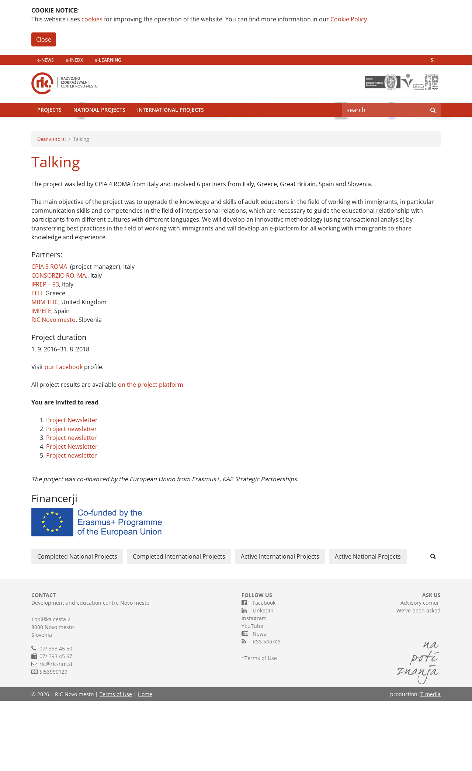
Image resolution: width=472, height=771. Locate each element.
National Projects (99, 127)
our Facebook (64, 437)
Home (145, 764)
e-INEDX (74, 60)
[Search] (384, 127)
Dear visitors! (51, 209)
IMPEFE (41, 381)
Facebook (258, 672)
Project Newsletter (72, 490)
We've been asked (418, 680)
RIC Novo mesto (53, 390)
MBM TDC (44, 372)
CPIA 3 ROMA (49, 337)
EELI (36, 363)
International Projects (170, 127)
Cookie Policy (348, 19)
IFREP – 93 (45, 354)
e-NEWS (45, 60)
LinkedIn (258, 680)
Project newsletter (71, 499)
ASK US (431, 664)
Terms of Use (260, 728)
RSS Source (261, 711)
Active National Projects (368, 626)
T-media (430, 764)
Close (43, 39)
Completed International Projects (179, 626)
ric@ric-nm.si (55, 733)
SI (433, 60)
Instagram (254, 688)
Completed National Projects (77, 626)
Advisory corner (419, 672)
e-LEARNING (108, 60)
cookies (92, 19)
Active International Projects (280, 626)
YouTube (252, 695)
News (254, 703)
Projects (49, 127)
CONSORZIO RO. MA (58, 345)
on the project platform (150, 455)
